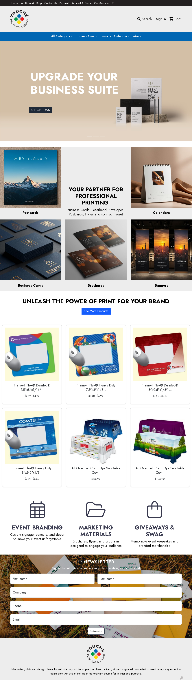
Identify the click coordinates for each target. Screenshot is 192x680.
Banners (105, 36)
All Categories (61, 36)
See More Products (96, 311)
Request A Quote (82, 3)
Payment (64, 3)
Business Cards (86, 36)
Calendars (121, 36)
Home (15, 3)
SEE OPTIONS (40, 110)
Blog (39, 3)
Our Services (101, 3)
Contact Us (50, 3)
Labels (136, 36)
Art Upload (27, 3)
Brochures (96, 285)
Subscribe (96, 631)
